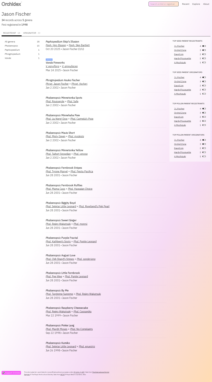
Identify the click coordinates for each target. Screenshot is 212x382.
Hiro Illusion (56, 45)
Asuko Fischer (63, 80)
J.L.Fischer (179, 46)
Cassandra (82, 311)
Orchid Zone (180, 50)
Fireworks (55, 62)
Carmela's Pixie (81, 118)
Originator (31, 33)
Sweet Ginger (61, 220)
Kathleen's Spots (58, 241)
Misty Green (55, 136)
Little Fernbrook (63, 272)
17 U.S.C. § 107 (79, 372)
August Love (60, 255)
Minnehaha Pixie (63, 115)
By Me (57, 290)
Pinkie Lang (60, 325)
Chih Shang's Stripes (60, 259)
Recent (185, 4)
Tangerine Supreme (59, 294)
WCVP (62, 374)
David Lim (178, 54)
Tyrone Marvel (57, 171)
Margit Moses (56, 329)
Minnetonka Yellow (64, 150)
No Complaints (81, 329)
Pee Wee (54, 276)
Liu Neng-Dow (57, 118)
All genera (10, 41)
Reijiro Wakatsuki (58, 223)
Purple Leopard (85, 241)
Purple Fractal (62, 237)
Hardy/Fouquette (182, 58)
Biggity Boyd (61, 202)
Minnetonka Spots (64, 97)
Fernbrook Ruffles (64, 185)
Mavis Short (60, 132)
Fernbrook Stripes (64, 167)
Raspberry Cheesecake (67, 307)
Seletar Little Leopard (61, 206)
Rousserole (55, 101)
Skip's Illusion (62, 41)
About (206, 4)
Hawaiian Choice (80, 188)
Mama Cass (55, 188)
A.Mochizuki (180, 62)
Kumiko (58, 343)
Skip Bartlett (79, 45)
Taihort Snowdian (58, 153)
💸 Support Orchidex (11, 373)
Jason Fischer (57, 83)
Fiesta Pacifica (82, 171)
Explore (196, 4)
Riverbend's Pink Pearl (94, 206)
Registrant (11, 33)
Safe (72, 101)
